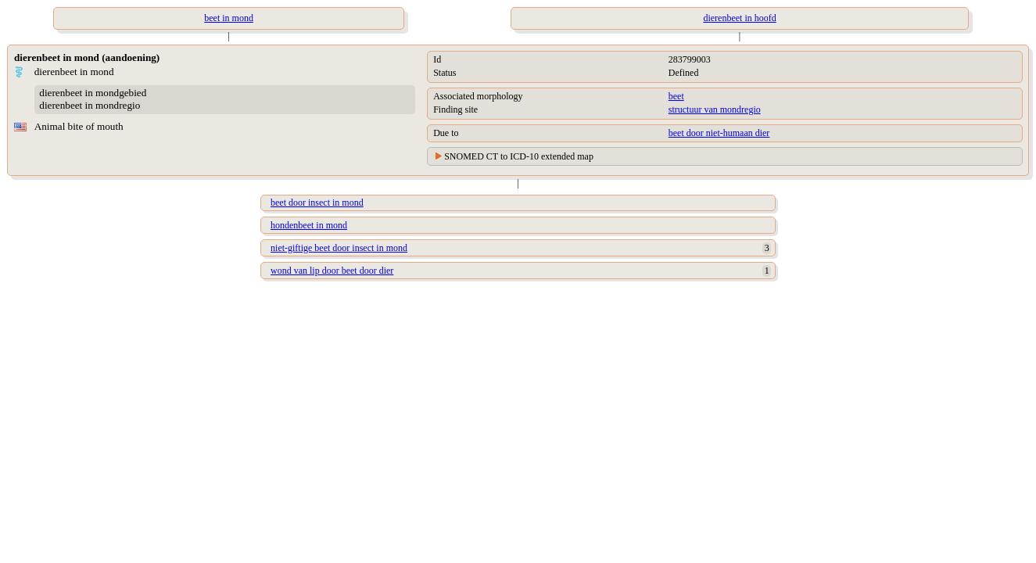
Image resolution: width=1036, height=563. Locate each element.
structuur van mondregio (715, 109)
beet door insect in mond (317, 202)
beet (676, 96)
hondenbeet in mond (309, 225)
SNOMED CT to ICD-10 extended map (518, 156)
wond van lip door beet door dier (332, 270)
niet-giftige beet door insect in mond (339, 247)
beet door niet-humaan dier (719, 132)
